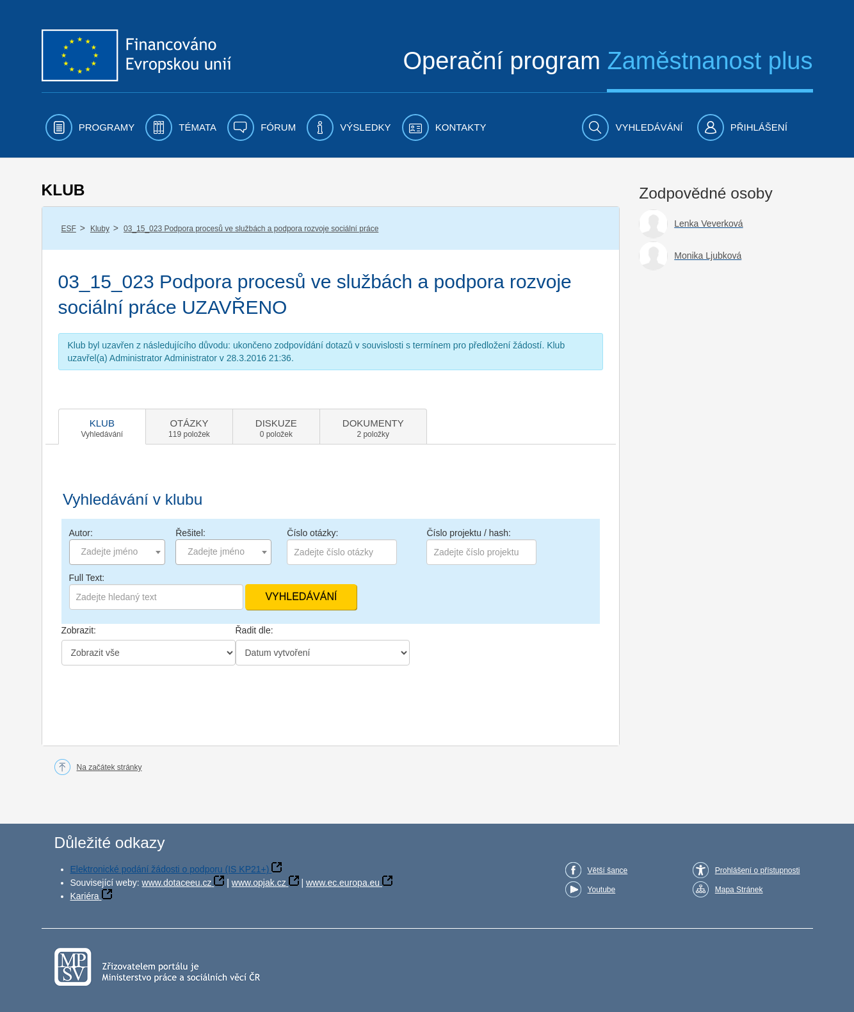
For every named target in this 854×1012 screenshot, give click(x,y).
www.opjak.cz (259, 882)
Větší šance (608, 870)
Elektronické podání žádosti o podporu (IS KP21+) (170, 869)
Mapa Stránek (739, 889)
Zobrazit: (78, 630)
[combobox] (117, 552)
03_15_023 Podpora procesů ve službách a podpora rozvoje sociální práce (251, 228)
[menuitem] (90, 127)
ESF (68, 228)
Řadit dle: (254, 630)
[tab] (102, 427)
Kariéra (84, 896)
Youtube (602, 889)
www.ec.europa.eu (343, 882)
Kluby (99, 228)
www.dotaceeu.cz (177, 882)
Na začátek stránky (109, 767)
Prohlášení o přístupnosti (757, 870)
